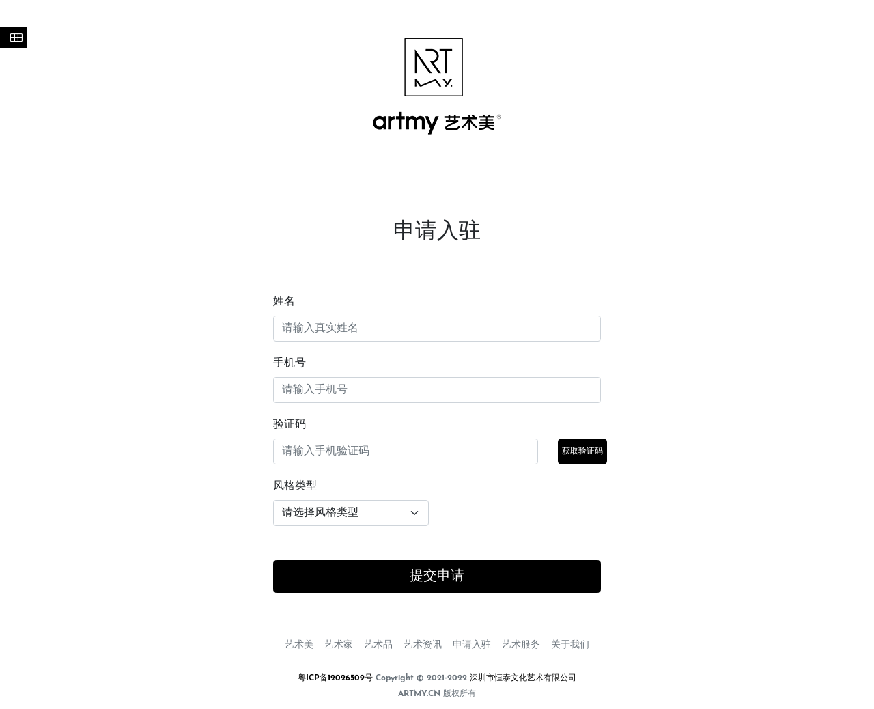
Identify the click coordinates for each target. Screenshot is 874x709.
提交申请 (437, 576)
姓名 (284, 301)
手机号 (289, 363)
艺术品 (378, 645)
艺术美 (299, 645)
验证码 (289, 424)
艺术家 (338, 645)
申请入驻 (472, 645)
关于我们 (570, 645)
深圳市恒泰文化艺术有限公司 (523, 678)
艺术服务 (521, 645)
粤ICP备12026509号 (335, 678)
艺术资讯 (423, 645)
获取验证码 (582, 451)
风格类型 (295, 486)
